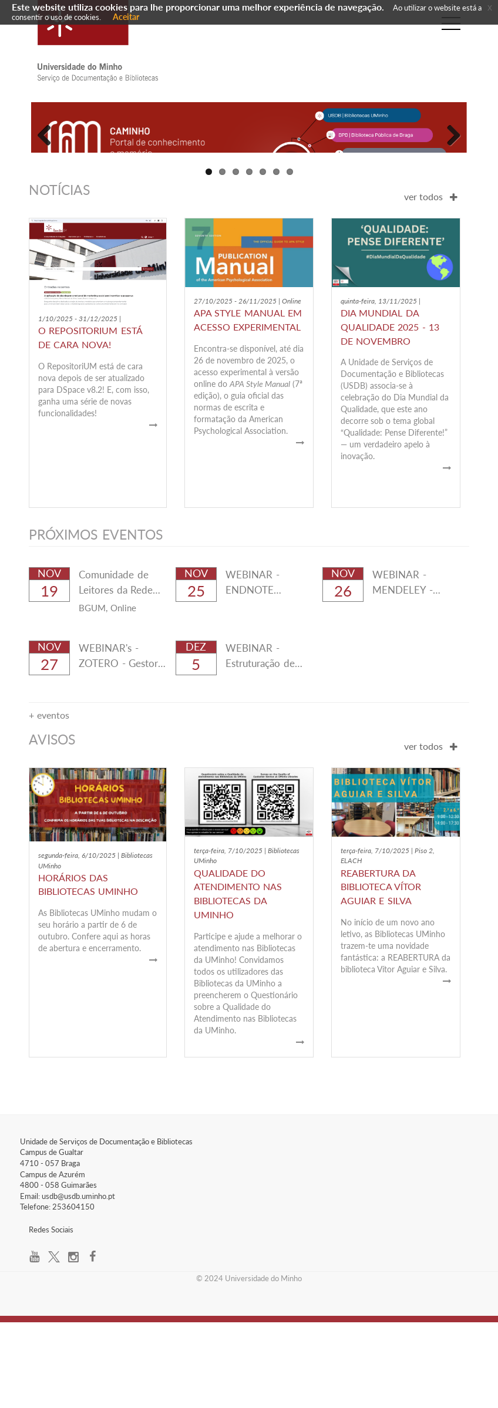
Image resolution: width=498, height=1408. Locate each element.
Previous (48, 175)
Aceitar (126, 17)
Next (449, 175)
